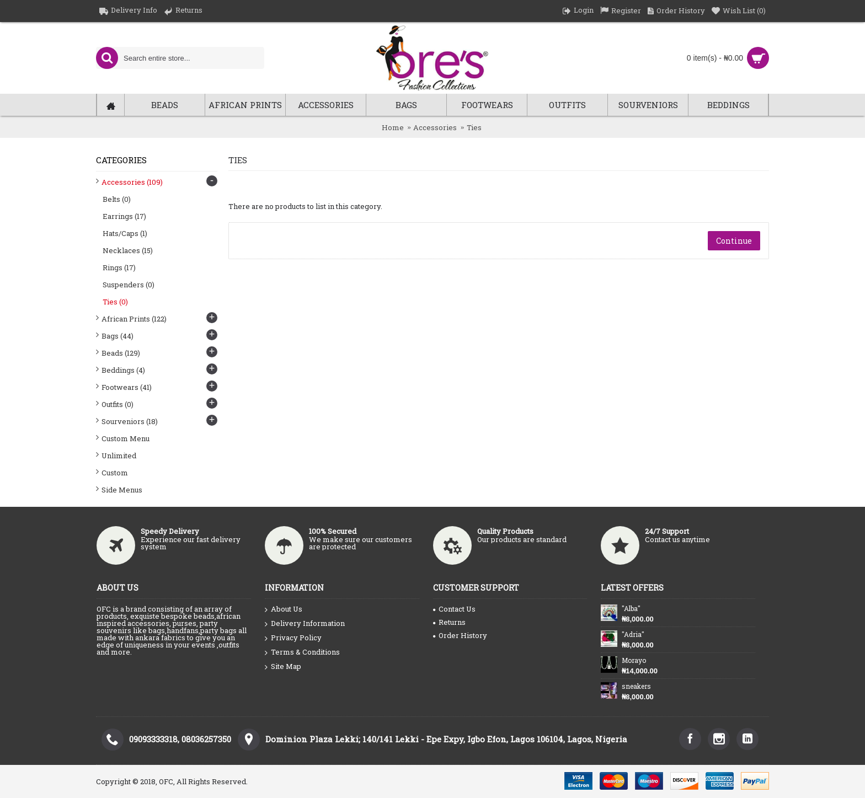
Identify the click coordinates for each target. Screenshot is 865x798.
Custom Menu (125, 438)
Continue (734, 240)
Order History (460, 635)
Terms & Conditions (302, 652)
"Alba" (631, 608)
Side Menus (122, 490)
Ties (474, 127)
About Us (283, 609)
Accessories (435, 127)
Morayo (634, 660)
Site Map (283, 666)
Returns (449, 622)
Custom (115, 473)
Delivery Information (305, 623)
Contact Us (454, 609)
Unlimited (119, 455)
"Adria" (633, 634)
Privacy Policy (293, 638)
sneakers (636, 686)
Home (393, 127)
